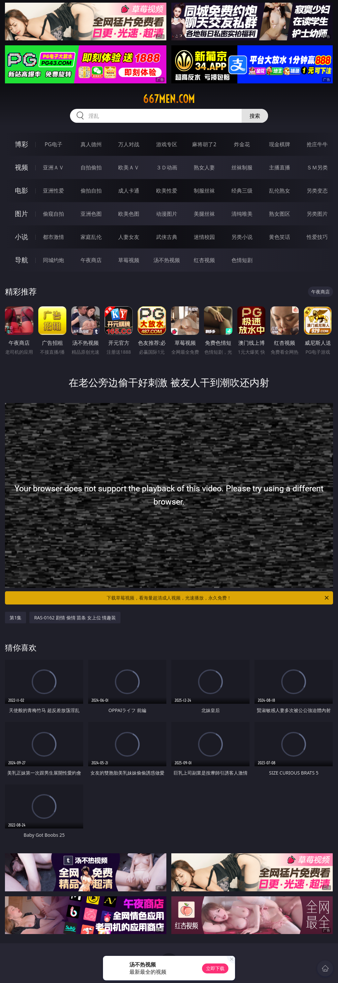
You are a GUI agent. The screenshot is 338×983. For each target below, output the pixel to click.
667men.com (169, 99)
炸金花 (242, 144)
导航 (21, 259)
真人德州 (91, 144)
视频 (21, 167)
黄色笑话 (279, 237)
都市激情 (53, 237)
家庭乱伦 (91, 237)
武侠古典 (166, 237)
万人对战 (128, 144)
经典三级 (242, 190)
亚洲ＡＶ (53, 167)
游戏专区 (166, 144)
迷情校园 (204, 237)
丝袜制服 (242, 167)
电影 (21, 190)
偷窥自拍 (53, 213)
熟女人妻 (204, 167)
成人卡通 (128, 190)
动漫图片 (166, 213)
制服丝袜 (204, 190)
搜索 (255, 115)
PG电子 (53, 144)
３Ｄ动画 (166, 167)
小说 (21, 236)
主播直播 (279, 167)
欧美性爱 (166, 190)
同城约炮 (53, 260)
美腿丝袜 (204, 213)
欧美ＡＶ (128, 167)
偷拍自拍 (91, 190)
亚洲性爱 (53, 190)
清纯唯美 (242, 213)
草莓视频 (128, 260)
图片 (21, 213)
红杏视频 (204, 260)
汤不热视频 (166, 260)
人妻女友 (128, 237)
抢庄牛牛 (317, 144)
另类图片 (317, 213)
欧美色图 (128, 213)
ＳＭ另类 (317, 167)
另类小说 (242, 237)
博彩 (21, 144)
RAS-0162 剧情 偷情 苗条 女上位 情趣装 (75, 617)
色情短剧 (242, 260)
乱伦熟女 (279, 190)
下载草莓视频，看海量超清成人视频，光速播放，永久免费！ (218, 598)
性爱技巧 (317, 237)
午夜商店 (91, 260)
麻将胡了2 (204, 144)
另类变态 (317, 190)
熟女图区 (279, 213)
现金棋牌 (279, 144)
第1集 (15, 617)
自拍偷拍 (91, 167)
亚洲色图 (91, 213)
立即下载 (215, 968)
